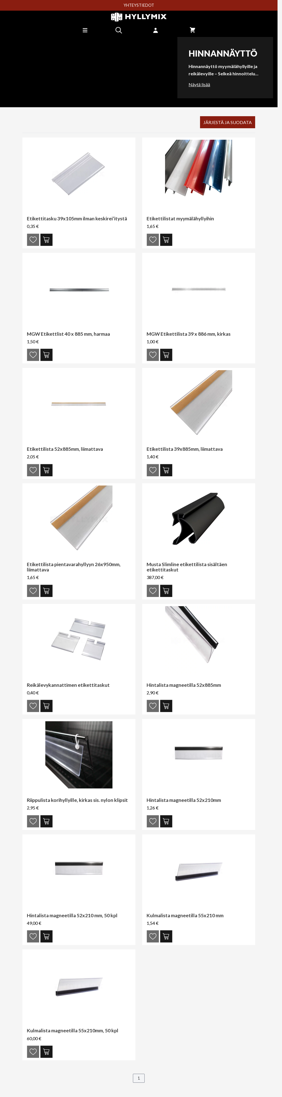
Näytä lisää (199, 84)
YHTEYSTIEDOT (139, 5)
